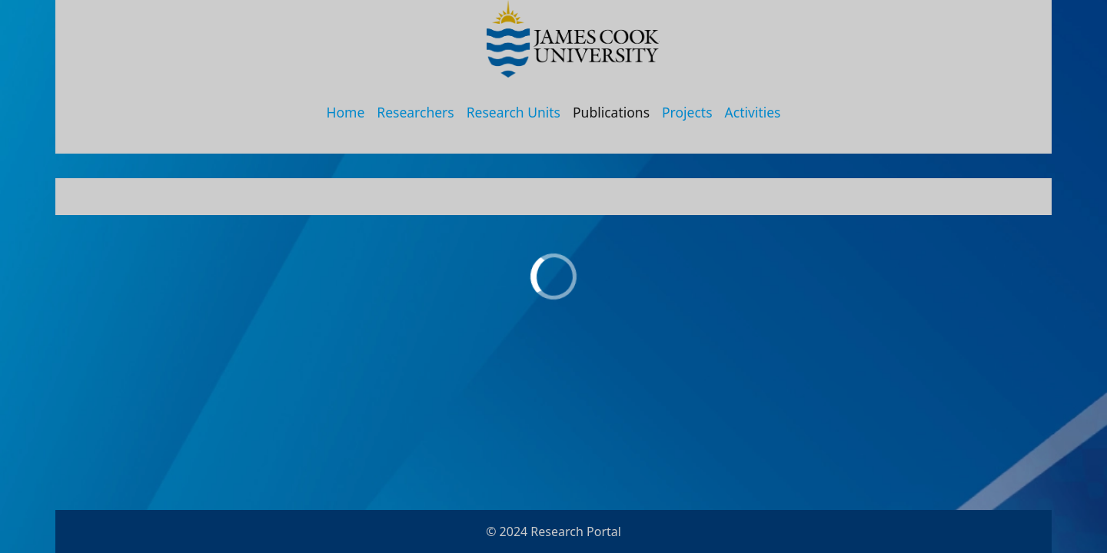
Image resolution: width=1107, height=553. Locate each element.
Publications (611, 112)
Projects (687, 112)
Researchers (415, 112)
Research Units (513, 112)
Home (346, 112)
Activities (753, 112)
